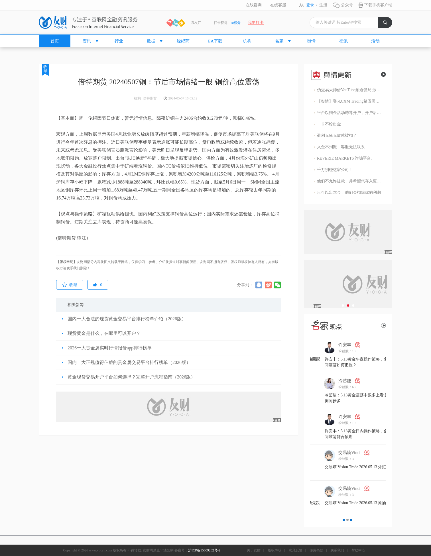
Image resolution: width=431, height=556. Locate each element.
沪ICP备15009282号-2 (204, 550)
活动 (375, 41)
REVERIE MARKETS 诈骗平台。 (346, 158)
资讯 (87, 41)
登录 (310, 5)
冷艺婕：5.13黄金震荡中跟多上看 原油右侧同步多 (384, 398)
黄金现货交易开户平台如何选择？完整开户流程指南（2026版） (131, 376)
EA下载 (215, 41)
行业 (119, 41)
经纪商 (183, 41)
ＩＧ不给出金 (329, 124)
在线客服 (278, 5)
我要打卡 (256, 23)
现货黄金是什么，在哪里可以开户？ (104, 333)
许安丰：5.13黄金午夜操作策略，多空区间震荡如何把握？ (383, 362)
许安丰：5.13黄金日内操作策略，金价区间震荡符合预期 (383, 434)
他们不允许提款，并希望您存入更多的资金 (349, 181)
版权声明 (274, 550)
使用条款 (316, 550)
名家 (279, 41)
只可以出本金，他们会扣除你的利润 (349, 192)
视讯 (343, 41)
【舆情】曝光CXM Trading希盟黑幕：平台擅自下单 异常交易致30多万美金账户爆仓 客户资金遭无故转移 (349, 101)
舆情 (311, 41)
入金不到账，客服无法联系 (341, 147)
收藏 (45, 69)
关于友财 (254, 550)
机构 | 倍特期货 (145, 98)
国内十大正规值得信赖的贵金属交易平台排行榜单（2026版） (129, 362)
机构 (247, 41)
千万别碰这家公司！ (335, 170)
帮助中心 (358, 550)
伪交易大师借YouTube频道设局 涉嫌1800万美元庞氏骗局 (349, 90)
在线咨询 (254, 5)
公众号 (347, 5)
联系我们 (337, 550)
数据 (151, 41)
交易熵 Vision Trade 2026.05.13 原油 (379, 503)
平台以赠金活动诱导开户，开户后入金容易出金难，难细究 (349, 113)
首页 (54, 41)
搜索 (387, 24)
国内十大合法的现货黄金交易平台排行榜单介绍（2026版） (127, 318)
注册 (323, 5)
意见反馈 (295, 550)
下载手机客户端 (378, 5)
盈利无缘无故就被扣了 (337, 135)
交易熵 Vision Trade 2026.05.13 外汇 (379, 467)
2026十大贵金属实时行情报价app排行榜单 (110, 347)
